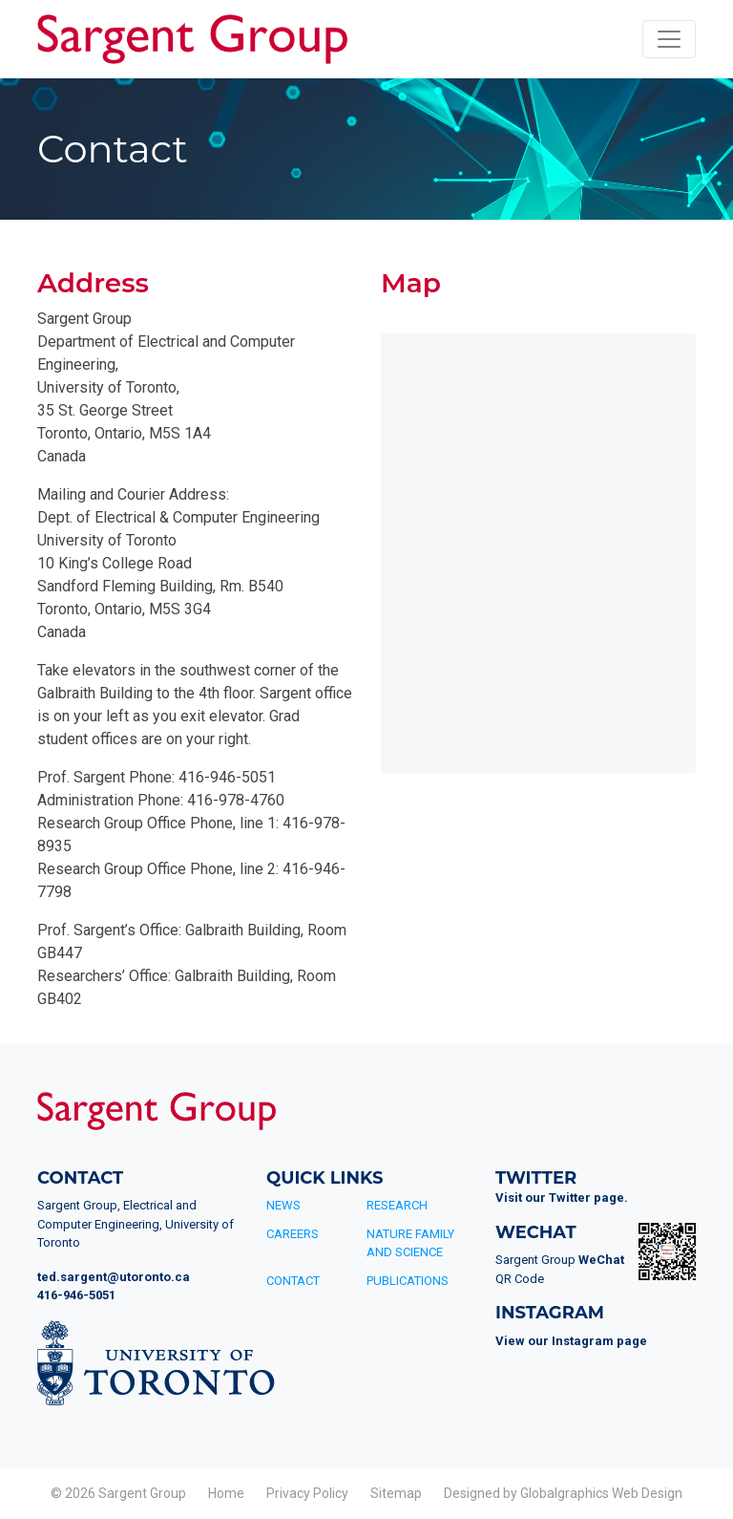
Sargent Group (142, 1493)
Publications (407, 1280)
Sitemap (396, 1493)
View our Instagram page (571, 1341)
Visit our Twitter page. (561, 1197)
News (283, 1205)
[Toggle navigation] (669, 39)
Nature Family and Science (410, 1243)
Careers (292, 1234)
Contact (293, 1280)
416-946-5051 (76, 1295)
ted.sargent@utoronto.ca (113, 1277)
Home (226, 1493)
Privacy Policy (307, 1493)
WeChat (601, 1259)
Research (397, 1205)
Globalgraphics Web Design (601, 1493)
